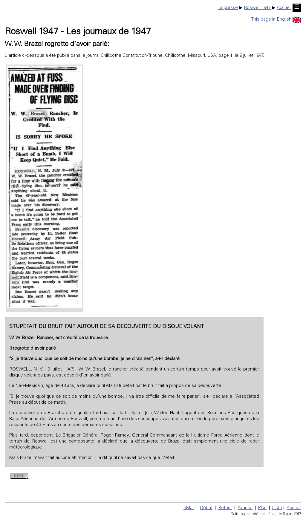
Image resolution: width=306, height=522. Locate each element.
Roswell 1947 (257, 8)
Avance (245, 508)
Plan (262, 508)
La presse (228, 8)
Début (206, 508)
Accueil (284, 8)
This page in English (276, 19)
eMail (188, 508)
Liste (277, 508)
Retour (225, 508)
